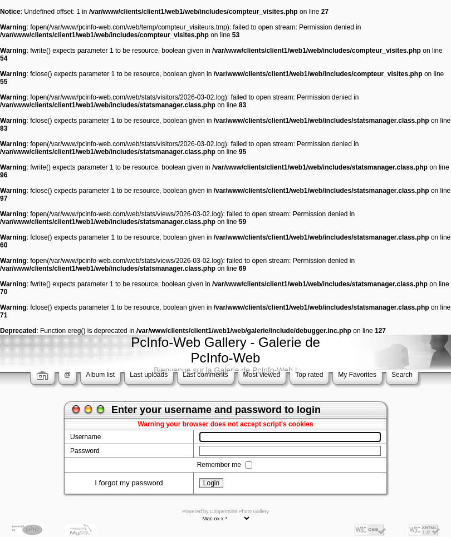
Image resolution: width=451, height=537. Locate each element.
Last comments (205, 375)
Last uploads (149, 375)
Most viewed (262, 375)
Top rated (309, 375)
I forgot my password (129, 483)
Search (402, 375)
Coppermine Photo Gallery (239, 511)
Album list (100, 375)
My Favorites (357, 375)
